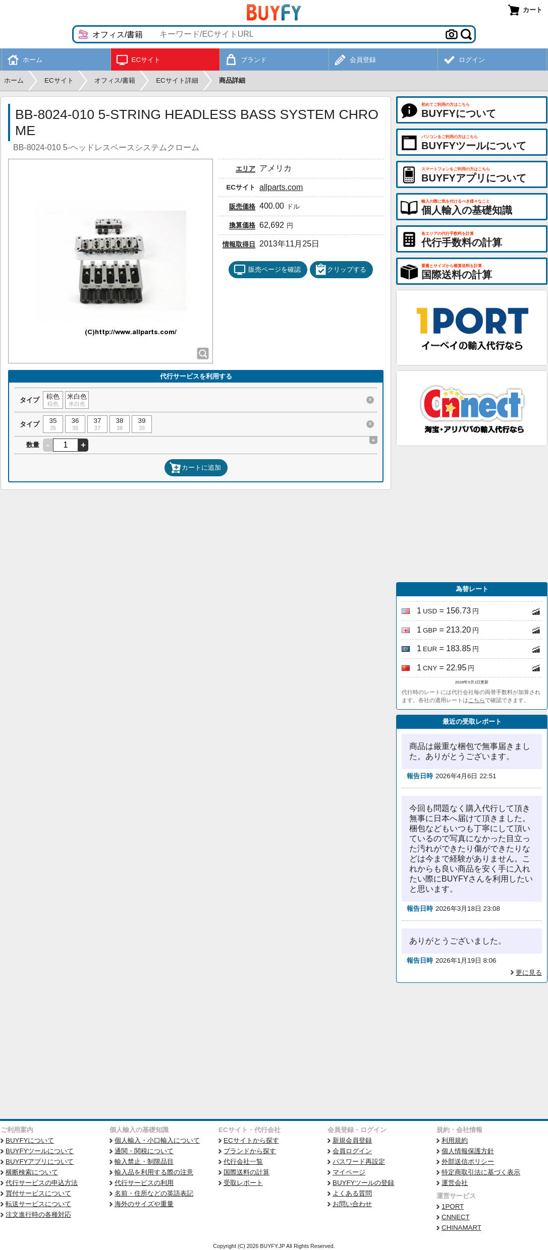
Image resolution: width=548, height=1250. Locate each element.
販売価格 (242, 206)
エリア (245, 168)
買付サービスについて (38, 1193)
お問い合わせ (352, 1204)
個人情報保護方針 (468, 1151)
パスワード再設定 (359, 1161)
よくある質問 (352, 1193)
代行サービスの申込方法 (42, 1182)
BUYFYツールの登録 (363, 1182)
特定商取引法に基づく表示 (481, 1172)
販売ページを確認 (267, 270)
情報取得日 (239, 244)
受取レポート (243, 1182)
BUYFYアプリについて (40, 1161)
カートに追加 (195, 468)
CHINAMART (461, 1227)
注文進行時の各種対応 (38, 1214)
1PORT (453, 1206)
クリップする (340, 270)
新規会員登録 (352, 1140)
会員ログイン (352, 1151)
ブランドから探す (250, 1151)
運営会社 (455, 1182)
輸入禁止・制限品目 (144, 1161)
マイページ (349, 1172)
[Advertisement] (471, 514)
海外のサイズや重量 (144, 1204)
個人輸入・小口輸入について (157, 1140)
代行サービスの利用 (144, 1182)
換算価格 (242, 225)
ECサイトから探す (251, 1140)
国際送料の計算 (246, 1172)
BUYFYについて (30, 1140)
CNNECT (456, 1217)
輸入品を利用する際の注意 (154, 1172)
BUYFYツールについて (40, 1151)
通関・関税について (144, 1151)
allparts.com (281, 187)
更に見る (529, 972)
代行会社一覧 (243, 1161)
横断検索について (32, 1172)
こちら (476, 700)
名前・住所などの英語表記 (154, 1193)
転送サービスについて (38, 1204)
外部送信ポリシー (468, 1161)
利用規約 (455, 1140)
